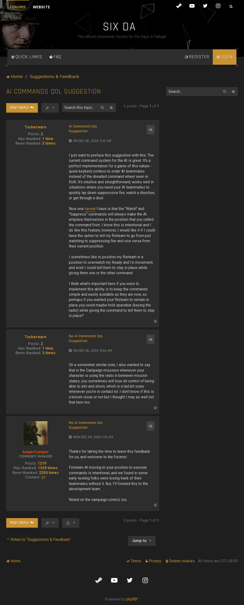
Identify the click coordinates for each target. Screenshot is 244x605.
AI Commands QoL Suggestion (53, 91)
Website (41, 7)
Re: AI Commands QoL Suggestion (86, 338)
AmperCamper (35, 452)
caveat (90, 208)
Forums (18, 7)
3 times (49, 143)
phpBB (131, 599)
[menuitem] (55, 57)
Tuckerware (35, 127)
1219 (42, 463)
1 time (47, 139)
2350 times (49, 472)
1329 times (48, 468)
